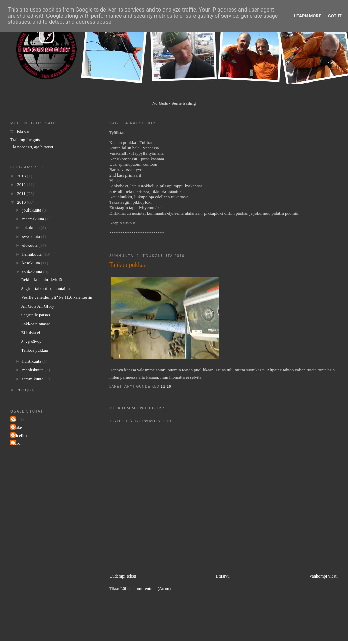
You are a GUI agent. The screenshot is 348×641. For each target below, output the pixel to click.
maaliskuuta (33, 369)
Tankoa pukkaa (34, 350)
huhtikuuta (32, 361)
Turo (16, 443)
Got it (335, 15)
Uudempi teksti (122, 576)
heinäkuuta (32, 254)
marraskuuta (33, 218)
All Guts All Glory (37, 306)
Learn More (307, 15)
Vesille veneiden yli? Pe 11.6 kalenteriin (56, 297)
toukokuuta (32, 271)
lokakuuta (31, 227)
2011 (22, 193)
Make (17, 427)
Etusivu (223, 576)
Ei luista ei (30, 332)
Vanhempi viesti (323, 576)
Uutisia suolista (24, 131)
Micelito (19, 435)
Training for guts (25, 139)
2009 (22, 389)
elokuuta (30, 245)
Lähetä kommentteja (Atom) (145, 588)
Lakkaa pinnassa (36, 323)
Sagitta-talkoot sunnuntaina (45, 288)
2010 (22, 202)
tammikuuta (33, 378)
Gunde (18, 419)
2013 (22, 175)
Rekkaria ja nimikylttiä (41, 279)
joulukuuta (32, 210)
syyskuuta (31, 236)
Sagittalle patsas (35, 314)
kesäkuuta (31, 262)
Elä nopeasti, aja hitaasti (31, 146)
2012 (22, 184)
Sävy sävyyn (32, 341)
